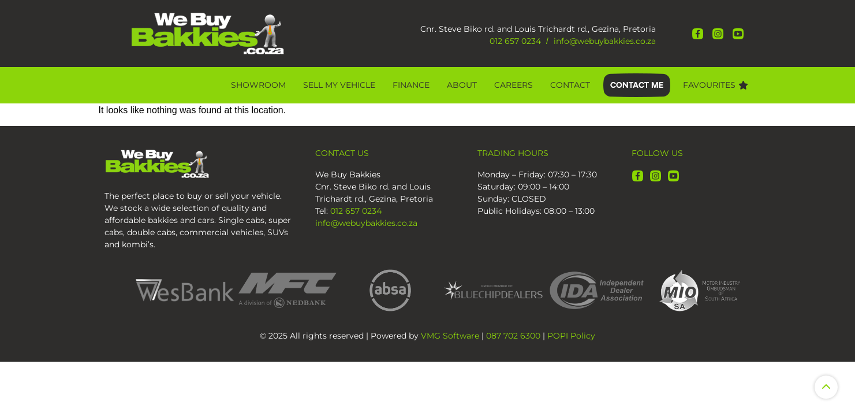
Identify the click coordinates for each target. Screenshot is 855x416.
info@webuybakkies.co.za (605, 41)
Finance (411, 85)
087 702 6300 (513, 335)
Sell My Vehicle (339, 85)
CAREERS (513, 85)
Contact (570, 85)
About (462, 85)
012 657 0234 (515, 41)
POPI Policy (571, 335)
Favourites (715, 85)
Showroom (258, 85)
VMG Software (450, 335)
